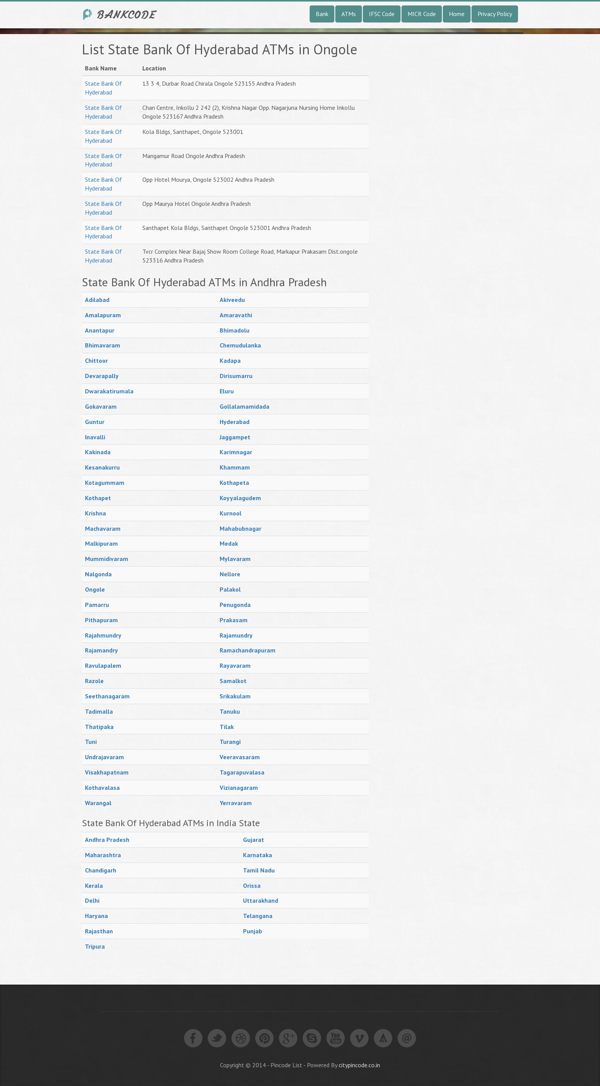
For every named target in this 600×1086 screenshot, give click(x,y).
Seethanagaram (107, 696)
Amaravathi (236, 315)
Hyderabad (234, 422)
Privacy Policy (495, 14)
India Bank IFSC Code (120, 14)
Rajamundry (236, 635)
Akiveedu (232, 299)
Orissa (252, 885)
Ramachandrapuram (248, 650)
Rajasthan (99, 931)
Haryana (96, 916)
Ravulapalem (103, 665)
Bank (322, 14)
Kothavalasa (102, 787)
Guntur (94, 422)
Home (457, 14)
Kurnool (230, 513)
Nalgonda (98, 574)
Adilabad (97, 299)
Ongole (95, 589)
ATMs (348, 14)
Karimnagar (236, 452)
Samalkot (233, 681)
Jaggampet (235, 437)
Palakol (230, 589)
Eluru (227, 391)
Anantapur (99, 330)
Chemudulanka (240, 345)
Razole (94, 681)
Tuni (91, 741)
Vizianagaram (239, 787)
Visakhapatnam (107, 772)
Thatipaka (99, 727)
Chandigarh (100, 870)
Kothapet (98, 498)
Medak (229, 543)
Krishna (95, 513)
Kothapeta (234, 482)
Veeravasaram (240, 757)
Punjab (252, 931)
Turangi (230, 741)
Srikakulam (235, 696)
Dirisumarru (236, 376)
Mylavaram (235, 559)
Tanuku (230, 711)
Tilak (227, 727)
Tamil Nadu (259, 870)
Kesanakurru (102, 467)
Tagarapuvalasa (242, 772)
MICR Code (422, 14)
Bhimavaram (102, 345)
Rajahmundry (103, 635)
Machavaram (103, 528)
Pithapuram (101, 620)
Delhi (92, 900)
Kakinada (98, 452)
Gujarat (253, 839)
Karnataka (257, 855)
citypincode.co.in (359, 1065)
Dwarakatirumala (109, 391)
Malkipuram (101, 543)
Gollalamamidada (244, 406)
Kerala (94, 885)
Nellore (230, 574)
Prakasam (234, 620)
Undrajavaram (104, 757)
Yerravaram (236, 803)
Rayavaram (235, 665)
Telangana (257, 916)
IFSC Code (382, 14)
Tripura (95, 946)
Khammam (235, 467)
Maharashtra (103, 855)
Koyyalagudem (240, 498)
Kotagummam (104, 482)
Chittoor (96, 360)
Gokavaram (101, 406)
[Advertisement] (437, 156)
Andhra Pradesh (107, 839)
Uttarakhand (260, 900)
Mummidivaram (106, 559)
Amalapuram (103, 315)
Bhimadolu (234, 330)
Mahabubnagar (240, 528)
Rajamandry (101, 650)
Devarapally (102, 376)
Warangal (98, 803)
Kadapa (230, 360)
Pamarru (97, 604)
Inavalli (95, 437)
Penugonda (235, 604)
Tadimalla (99, 711)
